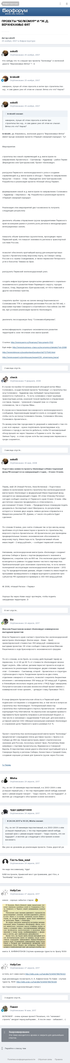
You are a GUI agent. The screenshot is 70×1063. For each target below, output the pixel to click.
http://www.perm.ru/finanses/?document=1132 (32, 342)
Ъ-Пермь (6, 765)
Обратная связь (45, 1059)
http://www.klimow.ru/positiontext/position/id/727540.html (28, 352)
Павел (14, 1006)
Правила (58, 1059)
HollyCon (15, 890)
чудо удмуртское (21, 809)
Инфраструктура (27, 41)
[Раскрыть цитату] (6, 114)
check (13, 377)
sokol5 (11, 38)
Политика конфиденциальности (21, 1059)
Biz (12, 619)
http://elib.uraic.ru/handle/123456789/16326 (36, 982)
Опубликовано (25, 55)
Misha (13, 778)
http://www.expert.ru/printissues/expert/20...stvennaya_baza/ (30, 357)
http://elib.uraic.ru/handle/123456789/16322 (45, 974)
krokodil (14, 76)
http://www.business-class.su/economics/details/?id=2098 (39, 347)
